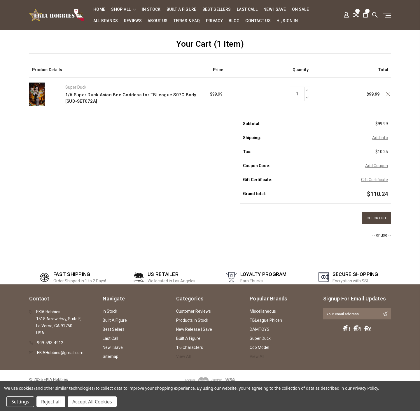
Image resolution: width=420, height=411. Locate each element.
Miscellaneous (263, 311)
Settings (20, 401)
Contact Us (258, 21)
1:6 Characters (189, 347)
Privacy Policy (365, 388)
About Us (158, 21)
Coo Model (259, 347)
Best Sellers (216, 9)
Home (99, 9)
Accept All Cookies (92, 401)
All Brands (105, 21)
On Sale (300, 9)
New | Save (274, 9)
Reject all (51, 401)
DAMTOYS (260, 329)
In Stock (151, 9)
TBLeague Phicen (266, 320)
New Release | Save (194, 329)
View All (183, 356)
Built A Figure (182, 9)
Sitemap (110, 356)
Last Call (247, 9)
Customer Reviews (193, 311)
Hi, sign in (287, 21)
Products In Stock (192, 320)
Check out (376, 218)
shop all (123, 9)
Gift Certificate (374, 179)
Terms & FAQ (187, 21)
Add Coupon (376, 165)
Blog (234, 21)
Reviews (133, 21)
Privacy (214, 21)
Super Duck (260, 338)
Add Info (380, 137)
